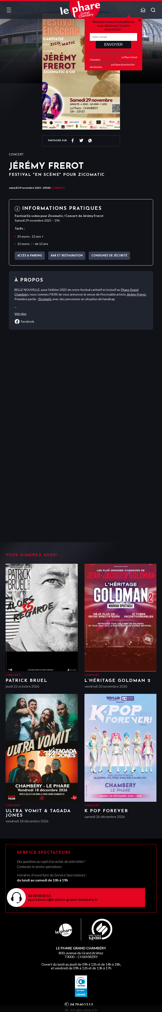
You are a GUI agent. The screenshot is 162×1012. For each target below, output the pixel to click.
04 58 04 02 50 (39, 895)
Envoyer (113, 44)
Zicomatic (45, 299)
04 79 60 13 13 (81, 1004)
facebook (24, 321)
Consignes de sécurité (109, 255)
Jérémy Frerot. (136, 294)
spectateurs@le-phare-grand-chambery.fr (63, 899)
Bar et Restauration (67, 255)
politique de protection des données (112, 65)
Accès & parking (29, 255)
